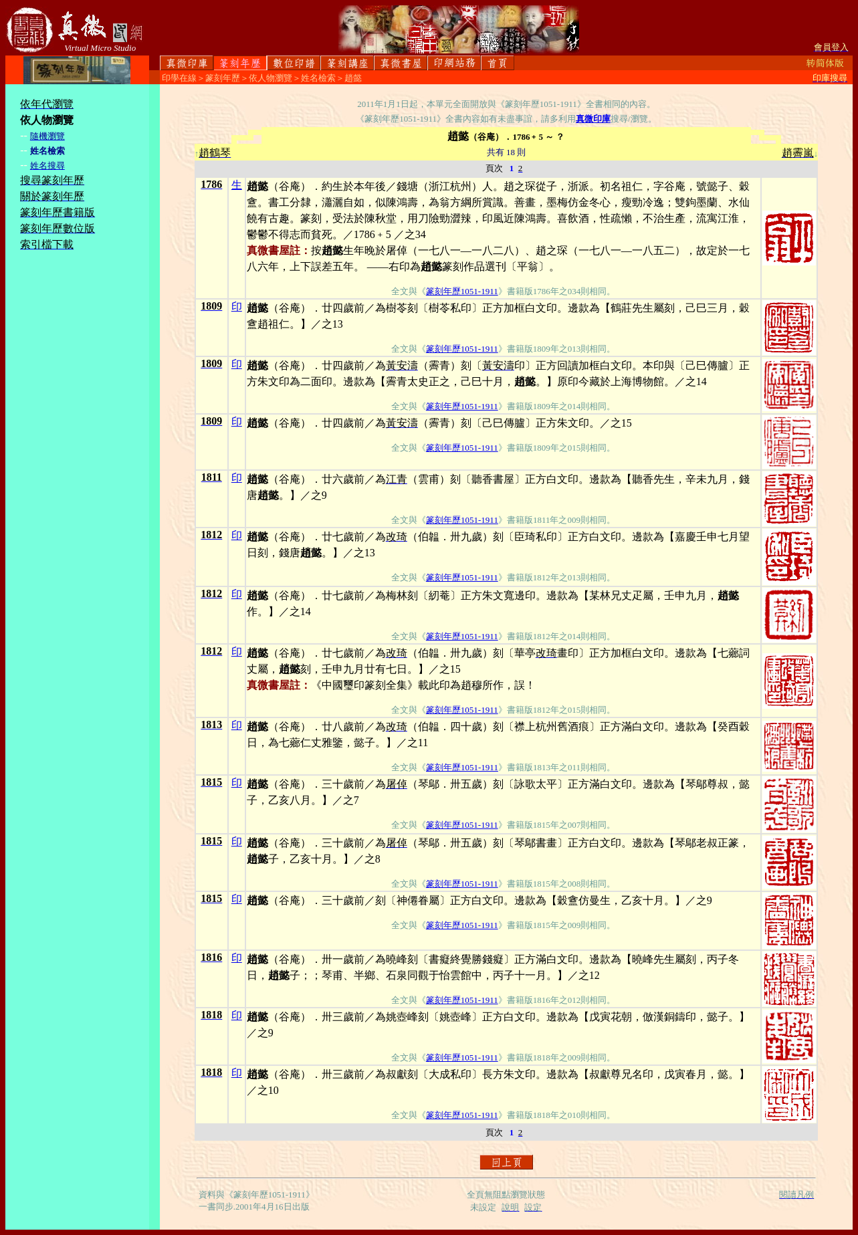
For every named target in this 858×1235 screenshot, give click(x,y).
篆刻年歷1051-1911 (462, 291)
